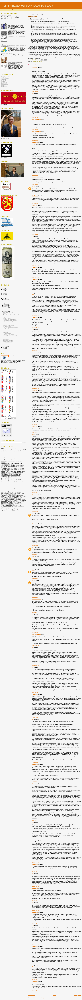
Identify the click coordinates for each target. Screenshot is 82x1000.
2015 (3, 294)
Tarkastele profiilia (5, 364)
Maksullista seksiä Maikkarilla (8, 325)
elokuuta (5, 304)
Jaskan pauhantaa (5, 78)
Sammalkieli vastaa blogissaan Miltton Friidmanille (12, 504)
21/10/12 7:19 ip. (35, 944)
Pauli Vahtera (4, 82)
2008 (3, 349)
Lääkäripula (3, 42)
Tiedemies (34, 67)
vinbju (33, 186)
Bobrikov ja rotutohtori (7, 318)
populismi (34, 61)
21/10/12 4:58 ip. (35, 910)
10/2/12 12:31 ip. (35, 424)
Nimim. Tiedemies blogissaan (18, 501)
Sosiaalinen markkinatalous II (8, 345)
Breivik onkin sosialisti (7, 333)
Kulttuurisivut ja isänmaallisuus (9, 321)
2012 (3, 298)
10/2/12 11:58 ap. (35, 388)
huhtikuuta (6, 308)
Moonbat (3, 81)
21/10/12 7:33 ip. (35, 979)
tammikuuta (6, 346)
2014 (3, 295)
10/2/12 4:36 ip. (35, 597)
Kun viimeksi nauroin (7, 326)
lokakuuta (6, 301)
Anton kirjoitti (35, 18)
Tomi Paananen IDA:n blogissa (14, 473)
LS (32, 667)
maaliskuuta (6, 310)
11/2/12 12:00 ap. (35, 645)
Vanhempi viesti (77, 995)
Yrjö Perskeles (4, 86)
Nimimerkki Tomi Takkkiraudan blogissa (9, 486)
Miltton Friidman (36, 119)
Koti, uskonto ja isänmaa (6, 15)
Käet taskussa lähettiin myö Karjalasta (15, 47)
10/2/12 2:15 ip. (35, 545)
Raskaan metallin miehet (13, 24)
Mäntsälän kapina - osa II (8, 312)
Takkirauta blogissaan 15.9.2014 (8, 464)
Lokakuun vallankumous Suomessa (9, 320)
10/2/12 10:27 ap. (35, 265)
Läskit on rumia (6, 324)
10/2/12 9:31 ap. (35, 193)
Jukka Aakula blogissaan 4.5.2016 (18, 449)
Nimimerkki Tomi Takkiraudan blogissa (17, 484)
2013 (3, 297)
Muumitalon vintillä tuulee (8, 336)
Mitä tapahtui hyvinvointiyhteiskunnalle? (16, 57)
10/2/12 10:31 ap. (35, 277)
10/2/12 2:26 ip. (35, 554)
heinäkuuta (6, 305)
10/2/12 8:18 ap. (35, 91)
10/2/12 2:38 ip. (35, 578)
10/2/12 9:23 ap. (35, 140)
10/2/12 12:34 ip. (35, 432)
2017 (3, 292)
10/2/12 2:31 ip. (35, 567)
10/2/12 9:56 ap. (35, 234)
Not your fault (5, 331)
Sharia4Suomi (5, 339)
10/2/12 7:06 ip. (35, 612)
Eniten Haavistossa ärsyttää (8, 338)
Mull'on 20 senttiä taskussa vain (7, 53)
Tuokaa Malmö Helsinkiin (8, 340)
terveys (40, 61)
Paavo (33, 434)
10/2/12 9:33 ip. (35, 632)
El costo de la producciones (8, 334)
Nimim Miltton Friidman (20, 490)
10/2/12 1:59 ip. (35, 521)
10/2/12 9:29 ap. (35, 175)
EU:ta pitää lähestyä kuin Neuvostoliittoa (10, 327)
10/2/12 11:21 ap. (35, 350)
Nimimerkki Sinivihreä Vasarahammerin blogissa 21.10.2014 (13, 457)
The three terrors (6, 322)
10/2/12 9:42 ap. (35, 203)
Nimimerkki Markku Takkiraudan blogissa (12, 510)
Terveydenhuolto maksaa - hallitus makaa (16, 36)
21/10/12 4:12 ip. (35, 886)
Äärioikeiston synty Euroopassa (9, 315)
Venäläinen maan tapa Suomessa (9, 319)
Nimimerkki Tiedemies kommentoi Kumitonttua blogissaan (11, 498)
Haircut (4, 313)
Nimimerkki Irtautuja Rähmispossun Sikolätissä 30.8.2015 (12, 452)
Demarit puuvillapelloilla (12, 30)
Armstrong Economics (5, 76)
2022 (3, 286)
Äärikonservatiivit (4, 19)
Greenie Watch (4, 77)
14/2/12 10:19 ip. (35, 820)
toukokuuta (6, 307)
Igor (33, 93)
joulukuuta (6, 299)
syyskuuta (6, 303)
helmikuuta (6, 311)
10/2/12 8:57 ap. (35, 117)
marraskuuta (6, 300)
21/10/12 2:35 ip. (35, 871)
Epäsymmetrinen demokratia (14, 64)
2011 (3, 347)
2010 (3, 348)
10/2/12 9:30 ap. (35, 184)
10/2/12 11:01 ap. (35, 327)
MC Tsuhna (3, 80)
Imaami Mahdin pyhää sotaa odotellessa (10, 335)
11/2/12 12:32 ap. (35, 665)
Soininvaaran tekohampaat (8, 341)
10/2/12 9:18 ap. (35, 129)
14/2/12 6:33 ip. (35, 692)
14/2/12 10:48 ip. (35, 838)
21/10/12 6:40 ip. (35, 923)
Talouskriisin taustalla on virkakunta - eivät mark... (12, 314)
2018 (3, 290)
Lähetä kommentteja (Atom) (37, 997)
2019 (3, 289)
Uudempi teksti (31, 995)
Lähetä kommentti (31, 992)
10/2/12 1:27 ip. (35, 492)
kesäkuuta (6, 306)
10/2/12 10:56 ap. (35, 315)
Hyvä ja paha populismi (7, 342)
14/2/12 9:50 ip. (35, 781)
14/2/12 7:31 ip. (35, 717)
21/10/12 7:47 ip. (35, 990)
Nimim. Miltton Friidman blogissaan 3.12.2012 (10, 479)
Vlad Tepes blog (4, 84)
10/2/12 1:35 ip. (35, 511)
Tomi (33, 513)
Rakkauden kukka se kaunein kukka (10, 343)
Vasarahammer (4, 83)
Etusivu (54, 995)
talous (38, 61)
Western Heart (4, 85)
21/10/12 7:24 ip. (35, 963)
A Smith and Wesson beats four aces (28, 6)
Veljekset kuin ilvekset (7, 317)
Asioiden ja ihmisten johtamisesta (9, 329)
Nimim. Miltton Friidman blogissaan (8, 494)
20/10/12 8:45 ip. (35, 862)
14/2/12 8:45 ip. (35, 762)
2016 (3, 293)
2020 (3, 288)
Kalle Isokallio (4, 79)
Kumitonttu (35, 142)
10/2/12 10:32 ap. (35, 291)
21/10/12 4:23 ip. (35, 900)
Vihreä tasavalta (6, 328)
